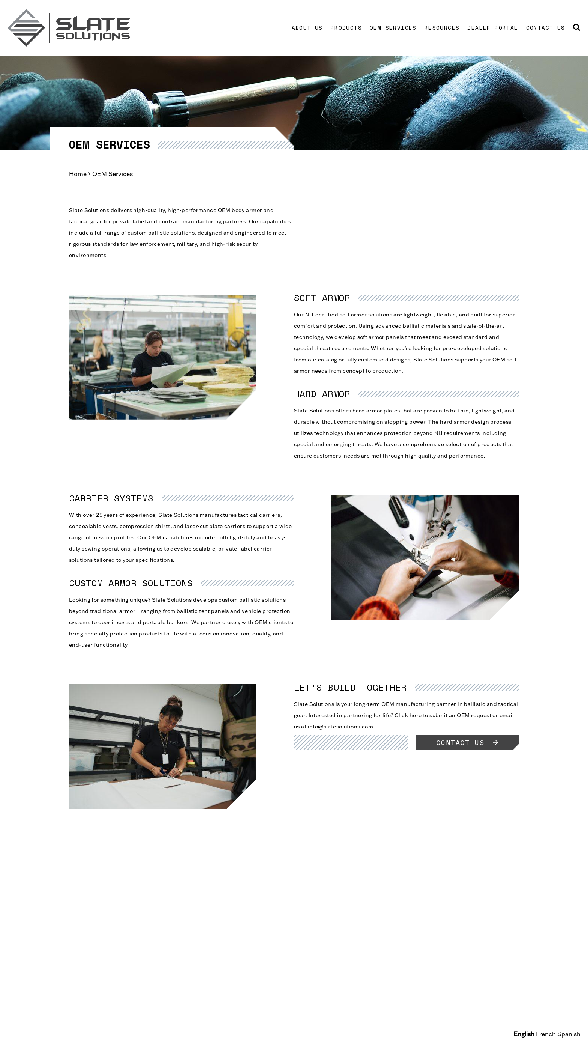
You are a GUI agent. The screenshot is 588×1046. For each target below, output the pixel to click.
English (523, 1034)
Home (78, 174)
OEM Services (393, 28)
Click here (408, 715)
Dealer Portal (492, 28)
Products (346, 28)
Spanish (568, 1034)
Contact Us (545, 28)
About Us (307, 28)
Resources (442, 28)
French (546, 1034)
